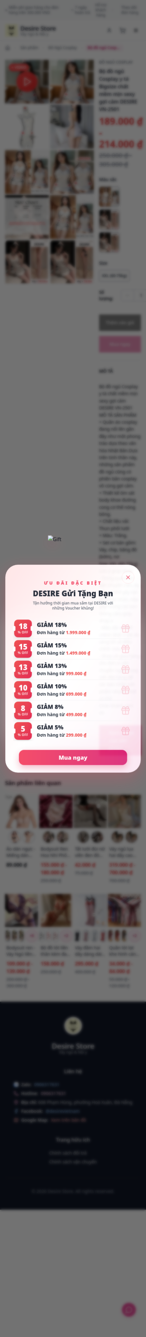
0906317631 (53, 1093)
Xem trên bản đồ (68, 1120)
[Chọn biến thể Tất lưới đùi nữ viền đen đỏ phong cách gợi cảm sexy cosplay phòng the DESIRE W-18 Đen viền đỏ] (97, 837)
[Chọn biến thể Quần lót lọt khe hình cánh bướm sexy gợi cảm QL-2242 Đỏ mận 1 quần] (110, 935)
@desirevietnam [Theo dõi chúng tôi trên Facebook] (63, 1111)
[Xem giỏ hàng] (122, 30)
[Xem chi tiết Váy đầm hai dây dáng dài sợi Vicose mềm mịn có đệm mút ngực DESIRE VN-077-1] (90, 910)
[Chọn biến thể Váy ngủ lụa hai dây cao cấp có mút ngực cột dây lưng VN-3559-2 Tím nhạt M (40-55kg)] (131, 837)
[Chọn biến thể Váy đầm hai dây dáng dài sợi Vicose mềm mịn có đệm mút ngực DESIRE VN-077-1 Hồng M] (86, 935)
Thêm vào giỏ (120, 323)
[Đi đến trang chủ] (8, 48)
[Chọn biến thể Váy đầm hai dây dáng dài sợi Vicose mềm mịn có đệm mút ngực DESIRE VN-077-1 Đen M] (77, 935)
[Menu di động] (136, 30)
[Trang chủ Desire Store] (30, 30)
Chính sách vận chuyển (73, 1162)
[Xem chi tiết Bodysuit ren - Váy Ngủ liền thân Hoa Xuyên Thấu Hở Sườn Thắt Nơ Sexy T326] (21, 910)
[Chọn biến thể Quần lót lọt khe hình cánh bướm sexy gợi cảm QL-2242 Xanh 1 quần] (124, 935)
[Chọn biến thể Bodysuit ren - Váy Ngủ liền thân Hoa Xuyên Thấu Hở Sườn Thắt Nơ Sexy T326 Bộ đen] (21, 935)
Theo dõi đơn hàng (129, 10)
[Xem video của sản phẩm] (120, 740)
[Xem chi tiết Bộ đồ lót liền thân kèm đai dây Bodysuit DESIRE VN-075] (55, 910)
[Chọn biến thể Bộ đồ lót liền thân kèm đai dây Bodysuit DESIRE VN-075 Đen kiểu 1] (42, 935)
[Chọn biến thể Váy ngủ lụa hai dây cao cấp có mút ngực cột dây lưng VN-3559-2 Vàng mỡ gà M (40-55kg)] (117, 837)
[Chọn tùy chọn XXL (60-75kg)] (114, 276)
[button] (27, 82)
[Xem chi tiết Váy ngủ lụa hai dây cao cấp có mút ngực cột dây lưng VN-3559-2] (124, 811)
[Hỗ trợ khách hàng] (129, 1310)
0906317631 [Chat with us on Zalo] (47, 1084)
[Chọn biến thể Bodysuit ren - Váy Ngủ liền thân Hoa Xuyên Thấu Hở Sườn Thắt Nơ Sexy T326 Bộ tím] (7, 935)
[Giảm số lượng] (127, 295)
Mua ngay (120, 344)
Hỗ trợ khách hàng (104, 10)
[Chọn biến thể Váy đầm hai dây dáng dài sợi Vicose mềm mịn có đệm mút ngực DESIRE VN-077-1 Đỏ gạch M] (103, 935)
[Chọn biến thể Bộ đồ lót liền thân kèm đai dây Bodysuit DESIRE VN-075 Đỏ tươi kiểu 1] (49, 935)
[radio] (109, 197)
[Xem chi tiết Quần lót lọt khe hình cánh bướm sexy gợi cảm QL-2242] (124, 910)
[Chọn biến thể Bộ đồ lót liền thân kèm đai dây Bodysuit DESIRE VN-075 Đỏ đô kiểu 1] (55, 935)
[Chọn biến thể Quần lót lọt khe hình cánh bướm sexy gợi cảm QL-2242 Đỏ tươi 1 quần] (117, 935)
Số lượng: (106, 295)
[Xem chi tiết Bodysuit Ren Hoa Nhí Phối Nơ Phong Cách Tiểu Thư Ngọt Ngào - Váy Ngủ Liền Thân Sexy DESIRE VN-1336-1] (55, 811)
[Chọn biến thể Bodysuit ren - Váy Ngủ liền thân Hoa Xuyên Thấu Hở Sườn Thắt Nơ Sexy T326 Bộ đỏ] (14, 935)
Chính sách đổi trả (67, 1153)
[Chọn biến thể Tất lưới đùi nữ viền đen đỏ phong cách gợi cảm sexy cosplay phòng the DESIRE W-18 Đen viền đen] (83, 837)
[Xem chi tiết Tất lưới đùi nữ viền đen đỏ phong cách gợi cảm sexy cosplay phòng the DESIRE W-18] (90, 811)
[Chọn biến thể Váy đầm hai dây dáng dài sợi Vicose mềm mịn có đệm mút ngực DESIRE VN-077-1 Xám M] (94, 935)
